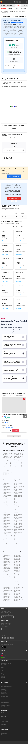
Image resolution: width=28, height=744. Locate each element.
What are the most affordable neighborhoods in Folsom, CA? (14, 362)
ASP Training (3, 692)
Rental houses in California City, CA (18, 597)
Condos (16, 8)
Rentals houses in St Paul (7, 536)
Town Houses (23, 8)
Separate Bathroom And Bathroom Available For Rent (14, 414)
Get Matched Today (14, 176)
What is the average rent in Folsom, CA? (14, 337)
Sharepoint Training (4, 687)
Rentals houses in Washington (7, 542)
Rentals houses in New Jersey (7, 515)
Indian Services (4, 733)
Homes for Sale (4, 671)
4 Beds (6, 422)
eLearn (2, 736)
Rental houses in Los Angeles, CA (18, 600)
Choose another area (17, 22)
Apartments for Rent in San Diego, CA (7, 469)
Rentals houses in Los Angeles (19, 508)
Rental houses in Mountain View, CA (7, 588)
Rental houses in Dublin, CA (6, 565)
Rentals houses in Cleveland (7, 496)
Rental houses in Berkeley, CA (17, 568)
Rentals (17, 5)
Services (2, 670)
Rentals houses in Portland (7, 524)
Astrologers (3, 676)
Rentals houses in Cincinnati (18, 493)
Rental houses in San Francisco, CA (7, 580)
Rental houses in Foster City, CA (17, 583)
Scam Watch (3, 679)
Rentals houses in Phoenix (7, 521)
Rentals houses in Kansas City (7, 508)
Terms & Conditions (4, 721)
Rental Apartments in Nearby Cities (14, 450)
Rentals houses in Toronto (7, 539)
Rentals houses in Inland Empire (18, 505)
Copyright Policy (4, 725)
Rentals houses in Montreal (18, 512)
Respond (16, 430)
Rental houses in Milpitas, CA (17, 580)
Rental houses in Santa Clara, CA (6, 594)
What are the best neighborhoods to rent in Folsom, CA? (14, 353)
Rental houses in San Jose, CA (7, 591)
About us (2, 718)
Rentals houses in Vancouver (18, 539)
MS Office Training (4, 696)
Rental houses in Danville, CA (17, 562)
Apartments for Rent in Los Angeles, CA (18, 463)
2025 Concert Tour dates (5, 705)
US (2, 653)
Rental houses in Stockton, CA (6, 559)
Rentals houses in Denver (7, 499)
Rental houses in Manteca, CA (17, 559)
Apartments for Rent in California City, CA (18, 454)
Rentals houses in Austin (18, 484)
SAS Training (3, 695)
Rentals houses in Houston (18, 502)
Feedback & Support (7, 616)
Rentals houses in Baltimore (7, 487)
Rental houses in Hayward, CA (6, 574)
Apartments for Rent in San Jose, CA (18, 469)
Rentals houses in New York (18, 515)
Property (2, 731)
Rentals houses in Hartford (7, 502)
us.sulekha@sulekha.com (9, 614)
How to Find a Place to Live (6, 664)
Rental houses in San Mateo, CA (18, 588)
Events (3, 5)
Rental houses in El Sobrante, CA (18, 565)
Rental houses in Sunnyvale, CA (17, 594)
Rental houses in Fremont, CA (17, 574)
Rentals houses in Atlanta (7, 484)
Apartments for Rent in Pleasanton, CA (7, 466)
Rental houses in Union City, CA (6, 577)
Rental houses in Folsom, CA (6, 556)
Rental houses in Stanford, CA (17, 591)
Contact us (3, 720)
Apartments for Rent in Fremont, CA (7, 460)
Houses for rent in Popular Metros (14, 480)
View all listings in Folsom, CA (14, 436)
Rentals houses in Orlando (7, 518)
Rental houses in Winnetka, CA (6, 600)
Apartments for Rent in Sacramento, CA (18, 466)
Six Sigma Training (4, 690)
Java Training (3, 689)
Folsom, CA (5, 416)
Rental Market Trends (14, 11)
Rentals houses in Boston (7, 490)
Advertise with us (4, 724)
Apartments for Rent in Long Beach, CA (7, 463)
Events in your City (4, 703)
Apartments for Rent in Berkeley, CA (7, 454)
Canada (3, 655)
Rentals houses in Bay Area (19, 487)
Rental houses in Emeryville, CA (17, 571)
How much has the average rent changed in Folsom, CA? (14, 369)
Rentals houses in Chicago (7, 493)
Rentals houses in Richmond (7, 527)
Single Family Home (9, 427)
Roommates (10, 5)
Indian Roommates (4, 11)
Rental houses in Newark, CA (17, 577)
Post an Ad (3, 677)
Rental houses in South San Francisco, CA (7, 584)
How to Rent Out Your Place (6, 663)
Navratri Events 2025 (5, 702)
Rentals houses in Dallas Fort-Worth (18, 496)
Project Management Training (6, 686)
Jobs (2, 673)
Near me (3, 8)
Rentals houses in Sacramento (18, 527)
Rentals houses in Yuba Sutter (7, 545)
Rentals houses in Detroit (18, 499)
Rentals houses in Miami (7, 512)
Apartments (10, 8)
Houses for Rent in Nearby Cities (14, 552)
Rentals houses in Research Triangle (18, 524)
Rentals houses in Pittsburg (18, 521)
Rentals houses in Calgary (18, 490)
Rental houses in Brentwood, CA (6, 562)
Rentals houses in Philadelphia (18, 518)
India (3, 657)
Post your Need (6, 628)
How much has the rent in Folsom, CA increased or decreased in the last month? (14, 378)
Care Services (3, 674)
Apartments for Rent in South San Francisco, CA (7, 473)
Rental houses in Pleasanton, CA (6, 568)
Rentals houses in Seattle (7, 533)
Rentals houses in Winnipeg (18, 542)
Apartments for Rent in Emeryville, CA (18, 457)
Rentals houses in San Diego (19, 530)
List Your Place (14, 198)
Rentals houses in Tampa (18, 536)
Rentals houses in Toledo (18, 545)
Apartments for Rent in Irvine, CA (18, 460)
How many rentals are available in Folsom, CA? (14, 344)
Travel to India (3, 712)
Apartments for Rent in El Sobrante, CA (7, 457)
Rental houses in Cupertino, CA (6, 597)
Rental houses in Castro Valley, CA (6, 571)
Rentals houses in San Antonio (8, 530)
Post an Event (3, 706)
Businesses (3, 734)
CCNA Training (4, 693)
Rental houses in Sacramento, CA (17, 556)
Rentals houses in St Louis (18, 533)
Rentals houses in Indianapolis (7, 505)
